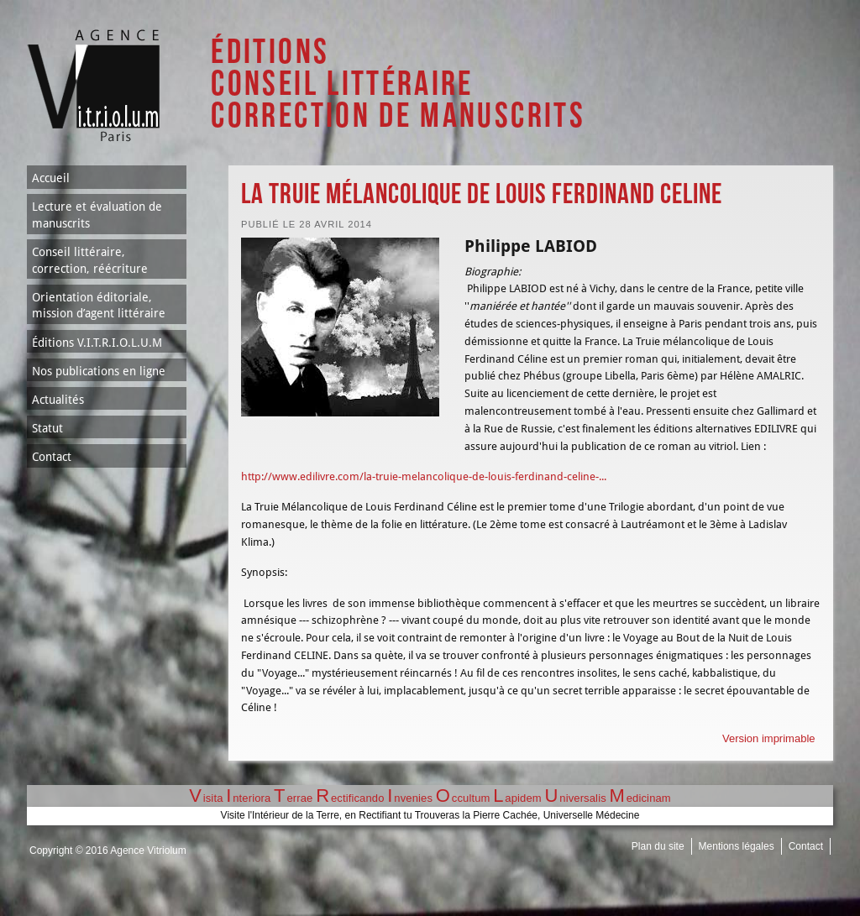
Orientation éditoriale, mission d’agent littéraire (98, 306)
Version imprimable (768, 738)
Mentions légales (736, 846)
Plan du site (658, 846)
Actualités (58, 399)
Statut (47, 428)
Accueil (51, 178)
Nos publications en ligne (98, 371)
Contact (51, 456)
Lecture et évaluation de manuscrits (97, 215)
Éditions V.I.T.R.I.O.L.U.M (97, 342)
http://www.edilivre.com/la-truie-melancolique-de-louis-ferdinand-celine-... (423, 476)
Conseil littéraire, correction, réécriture (90, 260)
